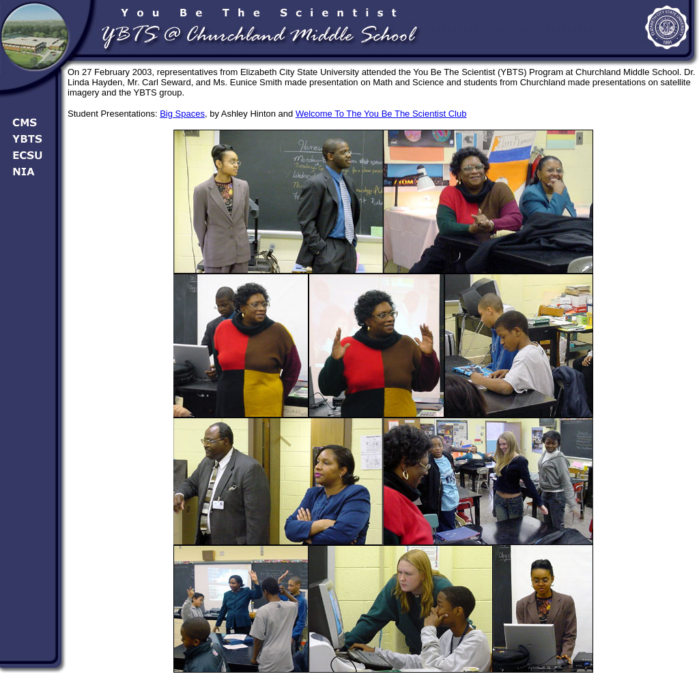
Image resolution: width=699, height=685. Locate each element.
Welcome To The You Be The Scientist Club (381, 113)
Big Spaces (182, 113)
